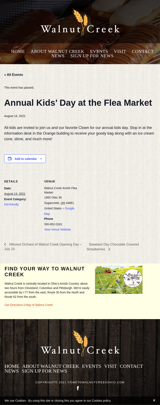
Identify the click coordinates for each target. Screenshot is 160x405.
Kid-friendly (11, 204)
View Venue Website (57, 229)
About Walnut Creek (57, 51)
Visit (120, 51)
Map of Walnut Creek (39, 305)
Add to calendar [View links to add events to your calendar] (26, 158)
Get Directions (14, 305)
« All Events (13, 74)
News (58, 56)
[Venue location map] (106, 199)
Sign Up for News (92, 56)
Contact (143, 51)
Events (99, 51)
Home (18, 51)
